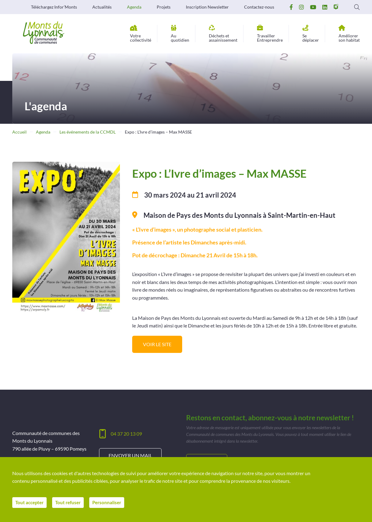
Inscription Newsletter (207, 7)
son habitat (349, 33)
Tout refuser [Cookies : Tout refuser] (71, 504)
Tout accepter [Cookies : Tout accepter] (30, 504)
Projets (164, 7)
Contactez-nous (259, 7)
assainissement (223, 33)
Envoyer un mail (130, 455)
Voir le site (157, 344)
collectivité (140, 33)
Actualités (102, 7)
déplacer (310, 33)
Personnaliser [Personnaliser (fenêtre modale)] (111, 504)
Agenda (134, 7)
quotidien (180, 33)
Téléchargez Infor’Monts (54, 7)
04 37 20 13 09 (126, 434)
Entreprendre (270, 33)
